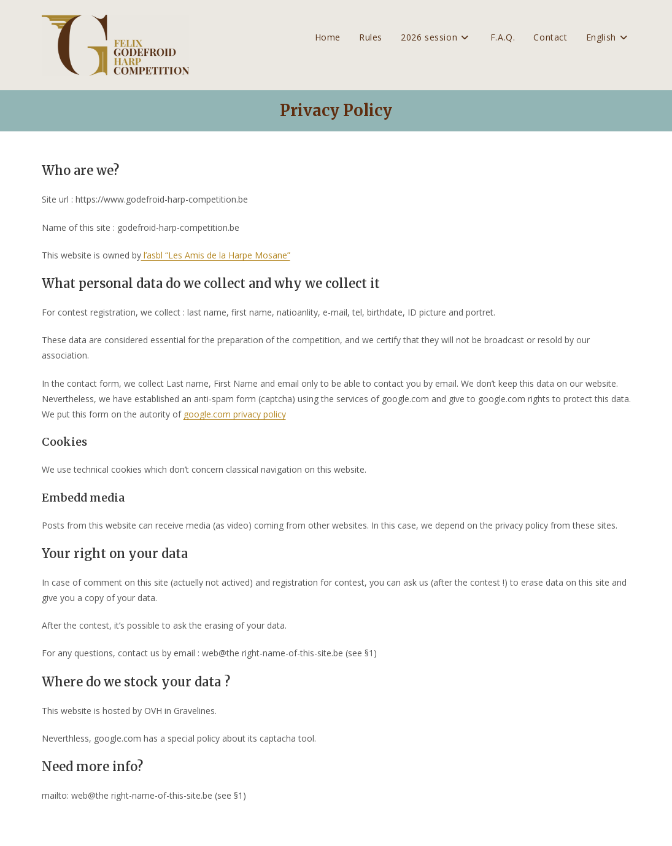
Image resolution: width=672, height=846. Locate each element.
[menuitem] (608, 37)
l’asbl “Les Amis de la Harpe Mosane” (215, 255)
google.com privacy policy (234, 414)
